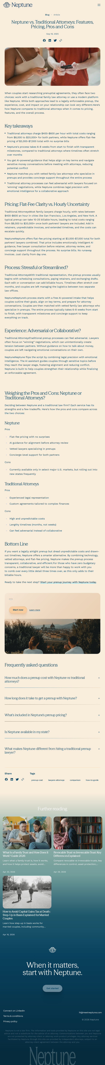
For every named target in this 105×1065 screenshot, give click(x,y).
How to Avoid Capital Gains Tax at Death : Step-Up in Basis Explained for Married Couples (27, 915)
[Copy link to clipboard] (60, 40)
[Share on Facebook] (44, 40)
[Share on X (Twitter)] (55, 40)
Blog (47, 15)
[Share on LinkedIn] (49, 40)
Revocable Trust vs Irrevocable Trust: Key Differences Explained (77, 854)
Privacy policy (10, 1021)
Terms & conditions (13, 1016)
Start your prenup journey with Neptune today (68, 582)
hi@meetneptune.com (90, 1012)
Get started (52, 988)
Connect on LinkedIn (14, 1010)
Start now (18, 610)
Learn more (34, 610)
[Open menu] (99, 5)
